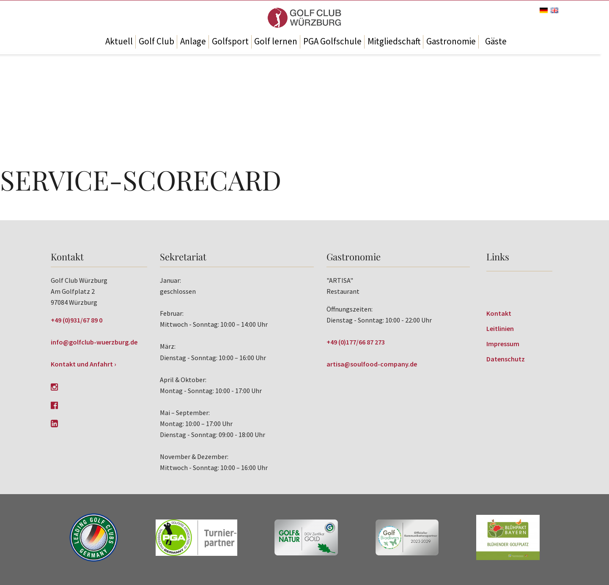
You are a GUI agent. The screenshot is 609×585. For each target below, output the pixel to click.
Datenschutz (505, 359)
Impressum (502, 343)
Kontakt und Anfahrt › (83, 364)
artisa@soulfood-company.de (371, 364)
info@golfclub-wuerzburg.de (94, 342)
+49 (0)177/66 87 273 (355, 342)
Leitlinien (500, 328)
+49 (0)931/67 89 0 (76, 320)
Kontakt (498, 313)
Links (497, 256)
